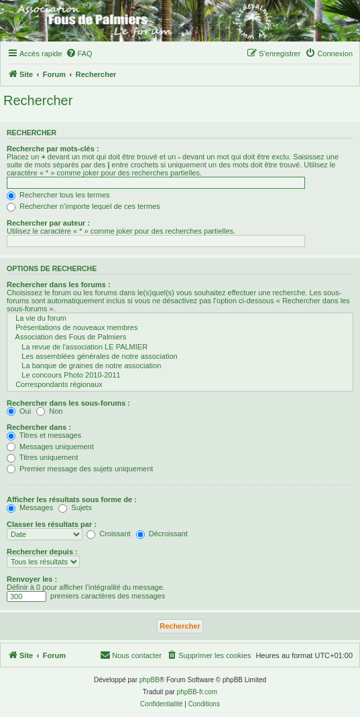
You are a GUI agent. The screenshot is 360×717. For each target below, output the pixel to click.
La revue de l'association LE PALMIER (180, 347)
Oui (19, 411)
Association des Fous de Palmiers (180, 337)
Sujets (75, 507)
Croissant (108, 534)
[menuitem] (79, 54)
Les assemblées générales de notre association (180, 357)
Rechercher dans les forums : (59, 285)
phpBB (149, 680)
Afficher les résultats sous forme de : (72, 499)
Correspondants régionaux (180, 385)
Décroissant (162, 534)
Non (49, 411)
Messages (30, 507)
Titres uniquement (42, 457)
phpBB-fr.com (197, 692)
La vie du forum (180, 318)
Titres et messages (44, 435)
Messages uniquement (50, 447)
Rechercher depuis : (42, 552)
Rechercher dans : (39, 427)
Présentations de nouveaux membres (180, 328)
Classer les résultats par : (52, 524)
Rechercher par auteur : (48, 223)
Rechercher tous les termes (58, 195)
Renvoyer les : (32, 579)
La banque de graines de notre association (180, 366)
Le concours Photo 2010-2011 (180, 375)
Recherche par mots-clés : (53, 149)
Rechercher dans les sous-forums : (68, 403)
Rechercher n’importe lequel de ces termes (83, 206)
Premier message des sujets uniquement (80, 469)
